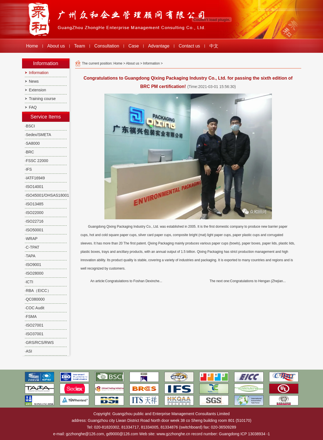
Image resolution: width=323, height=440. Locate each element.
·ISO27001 (34, 325)
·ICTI (29, 282)
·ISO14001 (34, 186)
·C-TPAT (32, 247)
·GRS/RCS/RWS (39, 342)
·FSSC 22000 (36, 160)
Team (79, 46)
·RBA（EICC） (38, 290)
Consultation (106, 46)
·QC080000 (35, 299)
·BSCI (30, 126)
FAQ (33, 107)
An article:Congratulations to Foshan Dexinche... (126, 281)
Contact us (189, 46)
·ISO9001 (33, 264)
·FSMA (31, 316)
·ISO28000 (34, 273)
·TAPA (30, 256)
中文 (213, 46)
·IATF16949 (35, 178)
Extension (37, 90)
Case (133, 46)
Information (39, 72)
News (34, 81)
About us (56, 46)
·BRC (29, 152)
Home (32, 46)
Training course (42, 98)
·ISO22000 (34, 212)
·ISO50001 (34, 230)
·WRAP (31, 238)
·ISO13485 (34, 204)
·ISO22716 (34, 221)
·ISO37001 (34, 334)
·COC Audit (34, 308)
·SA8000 (32, 143)
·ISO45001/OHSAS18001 (47, 195)
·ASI (28, 351)
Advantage (158, 46)
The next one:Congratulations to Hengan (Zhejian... (248, 281)
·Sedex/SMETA (38, 134)
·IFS (28, 169)
